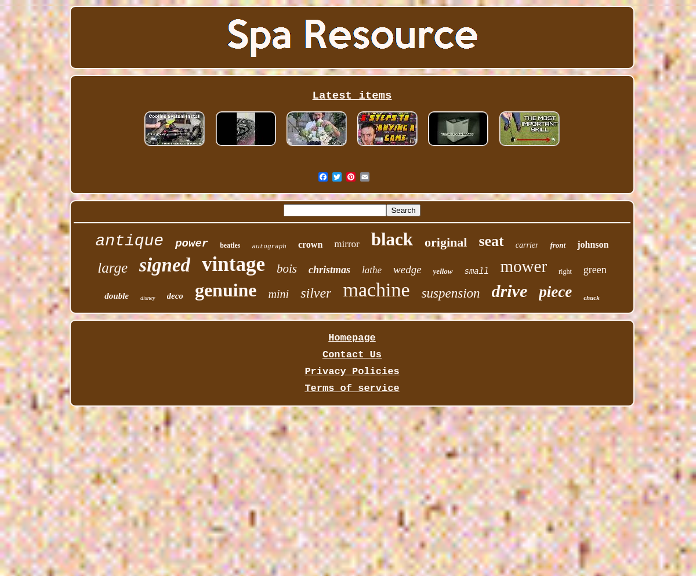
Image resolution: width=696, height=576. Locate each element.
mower (524, 266)
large (112, 268)
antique (130, 241)
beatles (230, 245)
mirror (346, 243)
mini (279, 294)
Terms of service (351, 388)
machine (376, 289)
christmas (329, 270)
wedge (407, 269)
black (392, 239)
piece (555, 291)
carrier (527, 245)
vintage (233, 264)
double (116, 295)
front (558, 245)
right (565, 271)
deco (175, 295)
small (477, 271)
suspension (451, 293)
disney (147, 298)
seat (490, 241)
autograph (269, 246)
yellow (443, 271)
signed (164, 265)
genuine (226, 290)
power (191, 243)
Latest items (352, 95)
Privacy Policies (351, 371)
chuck (591, 297)
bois (287, 269)
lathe (372, 270)
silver (315, 292)
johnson (592, 244)
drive (510, 290)
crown (310, 244)
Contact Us (352, 354)
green (595, 270)
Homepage (352, 337)
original (446, 242)
